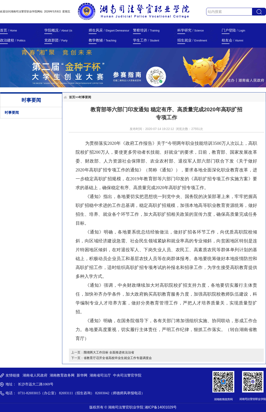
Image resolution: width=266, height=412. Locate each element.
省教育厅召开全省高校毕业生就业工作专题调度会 (118, 358)
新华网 (82, 375)
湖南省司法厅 (100, 375)
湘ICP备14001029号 (161, 407)
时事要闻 (12, 112)
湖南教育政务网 (62, 375)
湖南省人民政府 (35, 375)
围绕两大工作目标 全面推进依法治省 (109, 352)
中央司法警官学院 (127, 375)
